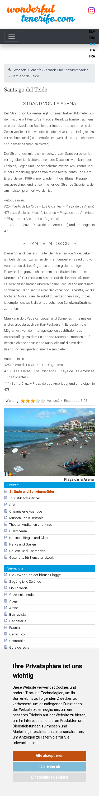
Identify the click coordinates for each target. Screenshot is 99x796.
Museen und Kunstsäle (26, 518)
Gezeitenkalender (22, 595)
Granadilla (17, 641)
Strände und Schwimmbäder (66, 70)
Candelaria (17, 621)
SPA (12, 505)
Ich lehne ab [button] (49, 766)
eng (91, 38)
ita (92, 50)
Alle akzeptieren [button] (49, 756)
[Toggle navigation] (11, 36)
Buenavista (17, 614)
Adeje (13, 601)
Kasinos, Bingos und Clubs (29, 538)
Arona (13, 608)
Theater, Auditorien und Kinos (31, 525)
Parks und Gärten (22, 544)
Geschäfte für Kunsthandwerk (31, 557)
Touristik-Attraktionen (25, 498)
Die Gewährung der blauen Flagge (35, 575)
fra (92, 56)
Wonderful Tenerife (27, 70)
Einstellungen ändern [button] (49, 777)
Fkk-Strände (18, 588)
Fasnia (14, 628)
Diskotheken (18, 531)
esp (92, 32)
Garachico (17, 634)
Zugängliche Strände (25, 581)
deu (91, 44)
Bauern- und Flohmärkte (27, 551)
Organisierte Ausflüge (25, 511)
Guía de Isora (19, 647)
